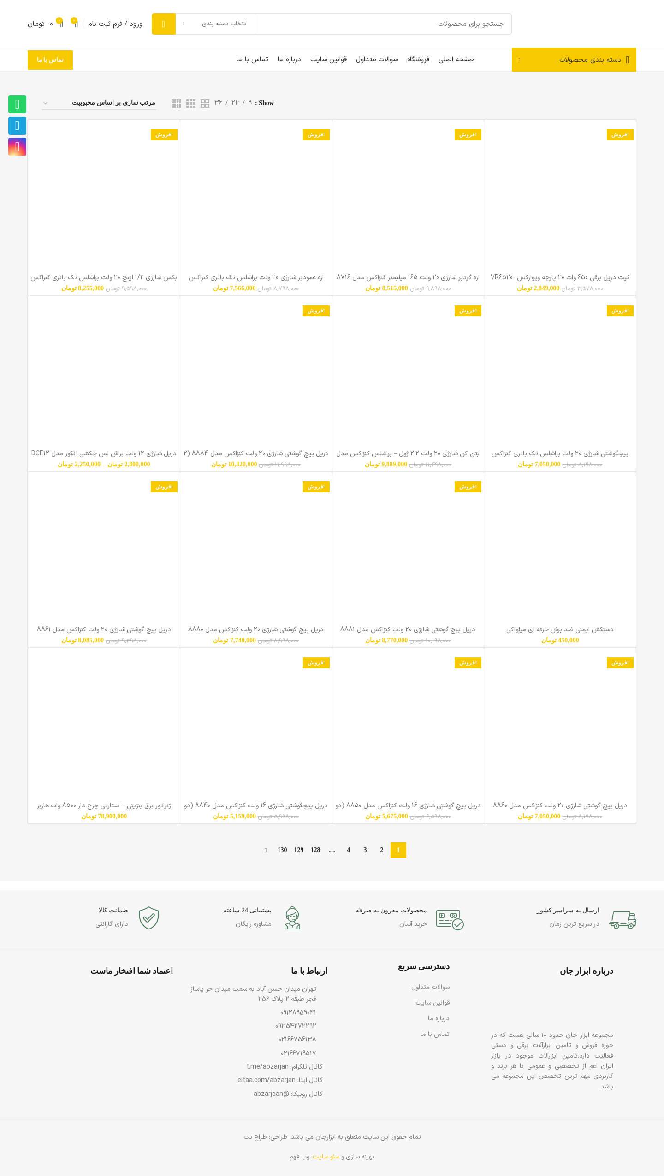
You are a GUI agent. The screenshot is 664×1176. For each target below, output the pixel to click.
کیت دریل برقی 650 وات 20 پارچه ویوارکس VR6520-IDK (560, 282)
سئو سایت (326, 1157)
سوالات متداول (430, 987)
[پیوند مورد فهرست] (254, 994)
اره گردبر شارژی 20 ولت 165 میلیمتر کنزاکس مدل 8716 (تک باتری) (408, 282)
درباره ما (439, 1018)
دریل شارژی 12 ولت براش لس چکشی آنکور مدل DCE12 (104, 454)
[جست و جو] (332, 24)
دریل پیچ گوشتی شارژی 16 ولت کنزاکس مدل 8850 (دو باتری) (408, 810)
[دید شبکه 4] (176, 103)
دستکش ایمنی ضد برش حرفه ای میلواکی (560, 630)
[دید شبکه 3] (190, 103)
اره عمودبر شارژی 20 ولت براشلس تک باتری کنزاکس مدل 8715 (256, 282)
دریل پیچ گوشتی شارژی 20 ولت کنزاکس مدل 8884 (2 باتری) (256, 458)
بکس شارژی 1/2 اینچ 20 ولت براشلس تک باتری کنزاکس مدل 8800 (103, 282)
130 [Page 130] (282, 850)
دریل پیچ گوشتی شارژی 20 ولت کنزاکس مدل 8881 (407, 630)
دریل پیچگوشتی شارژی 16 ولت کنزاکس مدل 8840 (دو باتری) (256, 810)
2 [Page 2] (382, 850)
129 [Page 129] (299, 850)
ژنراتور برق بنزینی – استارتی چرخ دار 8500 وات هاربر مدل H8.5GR (104, 810)
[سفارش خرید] (99, 103)
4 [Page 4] (348, 850)
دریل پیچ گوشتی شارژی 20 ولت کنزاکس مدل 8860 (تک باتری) (560, 810)
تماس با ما (50, 59)
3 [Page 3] (365, 850)
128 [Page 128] (315, 850)
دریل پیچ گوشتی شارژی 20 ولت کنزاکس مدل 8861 (104, 630)
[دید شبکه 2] (205, 103)
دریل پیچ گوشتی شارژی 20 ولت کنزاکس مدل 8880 (256, 630)
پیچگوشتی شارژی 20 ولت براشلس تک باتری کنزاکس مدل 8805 (560, 458)
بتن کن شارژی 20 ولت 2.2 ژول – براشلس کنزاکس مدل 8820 (408, 458)
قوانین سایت (432, 1003)
